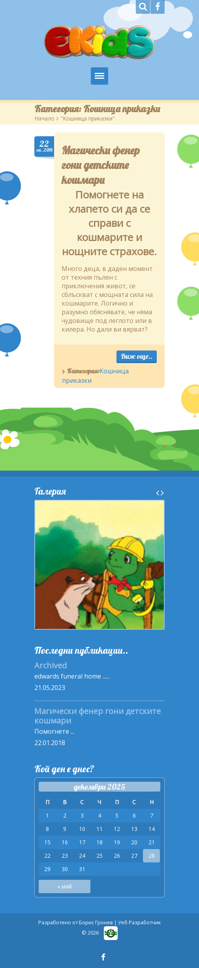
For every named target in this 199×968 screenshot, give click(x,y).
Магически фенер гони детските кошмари (101, 165)
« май (64, 886)
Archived (50, 665)
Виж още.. (136, 356)
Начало (44, 118)
